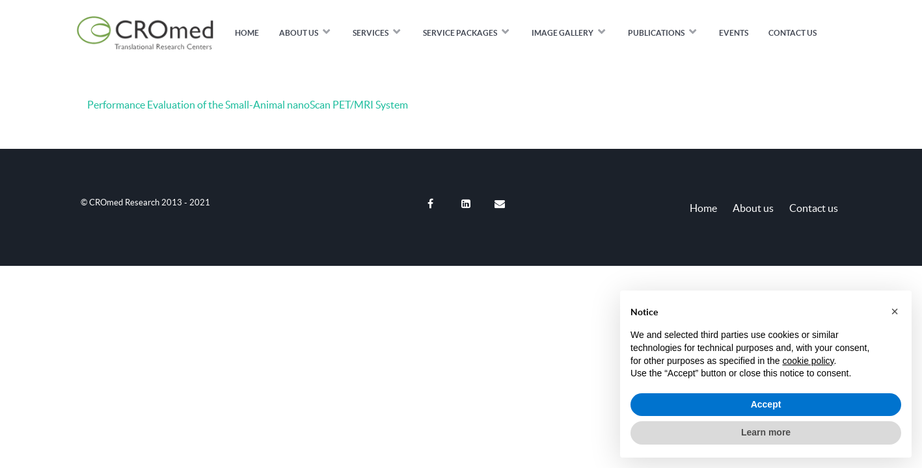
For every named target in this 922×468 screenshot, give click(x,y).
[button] (894, 311)
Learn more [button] (766, 432)
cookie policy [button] (808, 361)
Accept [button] (766, 404)
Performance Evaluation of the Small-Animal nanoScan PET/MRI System (247, 104)
